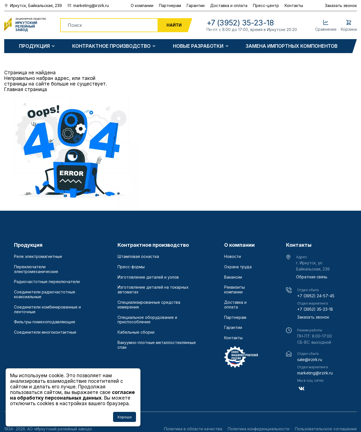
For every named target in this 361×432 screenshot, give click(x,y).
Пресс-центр (266, 5)
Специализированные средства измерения (149, 304)
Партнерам (170, 5)
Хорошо (124, 417)
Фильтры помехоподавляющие (44, 322)
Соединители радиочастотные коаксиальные (44, 294)
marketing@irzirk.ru (315, 373)
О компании (142, 5)
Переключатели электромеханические (36, 269)
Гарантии (196, 5)
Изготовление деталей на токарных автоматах (153, 289)
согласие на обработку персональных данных (72, 395)
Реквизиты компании (234, 289)
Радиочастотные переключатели (47, 281)
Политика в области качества (193, 428)
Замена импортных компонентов (291, 46)
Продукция (34, 46)
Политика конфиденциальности (258, 428)
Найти (174, 25)
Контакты (294, 5)
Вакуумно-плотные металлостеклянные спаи (157, 345)
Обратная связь (311, 276)
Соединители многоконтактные (45, 332)
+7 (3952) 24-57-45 (315, 295)
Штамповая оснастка (138, 256)
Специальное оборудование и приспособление (147, 319)
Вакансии (233, 277)
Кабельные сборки (136, 332)
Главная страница (25, 89)
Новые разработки (198, 46)
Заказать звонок (341, 5)
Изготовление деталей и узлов (148, 277)
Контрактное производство (111, 46)
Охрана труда (238, 267)
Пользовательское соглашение (326, 428)
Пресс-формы (131, 267)
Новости (232, 256)
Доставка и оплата (228, 5)
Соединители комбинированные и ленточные (47, 309)
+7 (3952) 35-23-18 (315, 309)
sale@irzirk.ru (309, 359)
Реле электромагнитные (38, 256)
